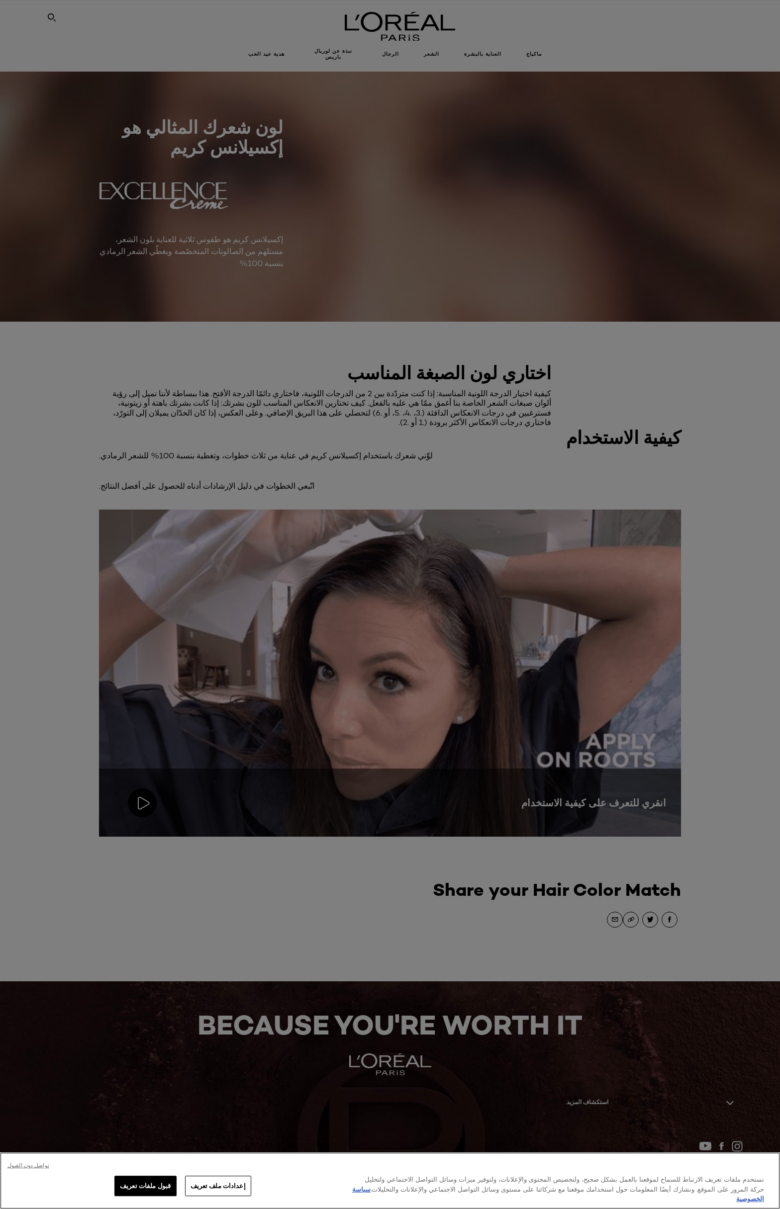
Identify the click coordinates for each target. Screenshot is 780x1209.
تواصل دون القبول (28, 1165)
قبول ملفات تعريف (145, 1186)
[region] (390, 1180)
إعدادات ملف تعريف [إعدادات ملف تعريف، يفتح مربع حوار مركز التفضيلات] (218, 1186)
